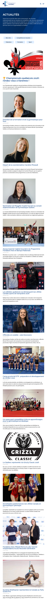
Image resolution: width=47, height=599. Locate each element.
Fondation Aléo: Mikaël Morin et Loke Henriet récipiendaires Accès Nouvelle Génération (20, 547)
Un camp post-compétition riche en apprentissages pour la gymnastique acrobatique (22, 420)
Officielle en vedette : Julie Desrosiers (17, 335)
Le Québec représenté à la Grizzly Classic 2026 (21, 462)
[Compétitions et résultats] (23, 39)
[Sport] (30, 43)
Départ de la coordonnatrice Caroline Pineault (20, 165)
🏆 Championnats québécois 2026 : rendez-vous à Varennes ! (21, 79)
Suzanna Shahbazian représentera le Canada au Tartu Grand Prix (23, 590)
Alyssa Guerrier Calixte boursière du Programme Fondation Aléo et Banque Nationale (21, 250)
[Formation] (20, 43)
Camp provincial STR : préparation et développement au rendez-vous (23, 377)
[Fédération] (8, 43)
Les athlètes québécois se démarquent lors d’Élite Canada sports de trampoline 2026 (22, 293)
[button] (43, 3)
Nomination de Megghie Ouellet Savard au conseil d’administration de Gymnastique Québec (22, 206)
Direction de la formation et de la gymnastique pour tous (22, 120)
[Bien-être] (8, 39)
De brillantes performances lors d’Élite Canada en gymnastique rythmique (22, 504)
